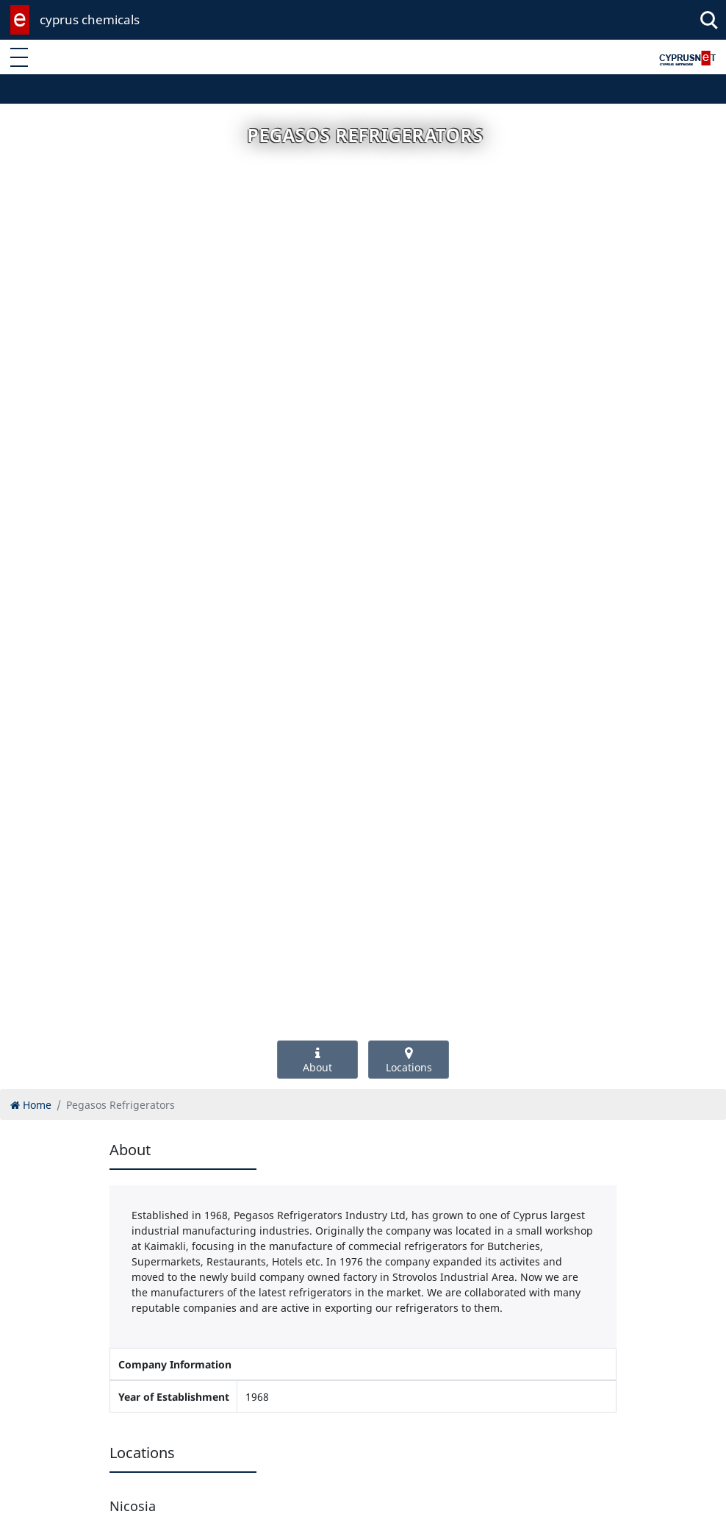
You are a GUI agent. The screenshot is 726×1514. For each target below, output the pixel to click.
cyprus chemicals (90, 19)
